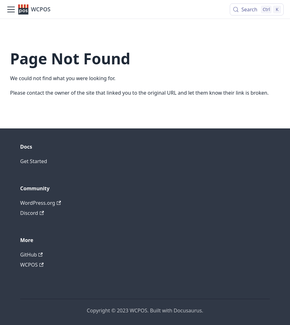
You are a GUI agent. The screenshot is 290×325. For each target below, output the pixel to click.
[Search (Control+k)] (257, 9)
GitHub (31, 254)
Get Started (33, 161)
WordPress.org (40, 202)
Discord (32, 213)
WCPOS (32, 264)
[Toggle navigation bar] (11, 9)
